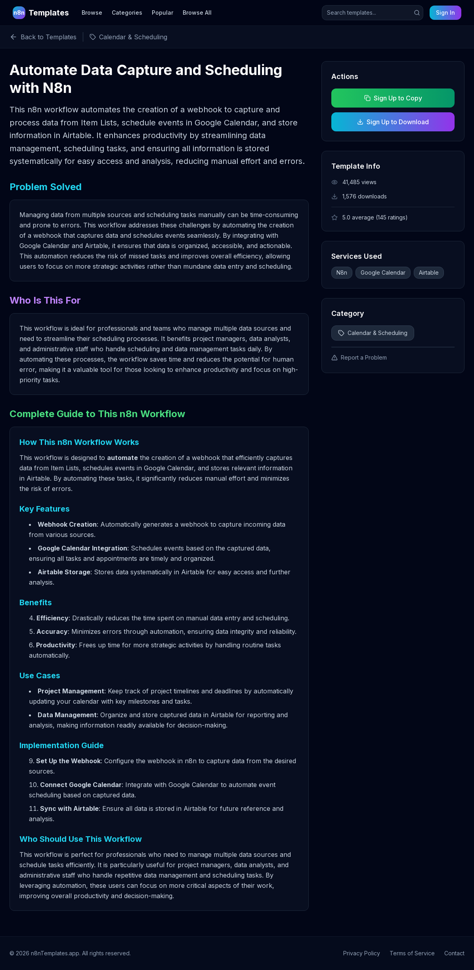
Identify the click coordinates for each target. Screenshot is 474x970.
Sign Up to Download (393, 122)
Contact (454, 953)
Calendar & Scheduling (372, 332)
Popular (162, 12)
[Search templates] (372, 12)
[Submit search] (417, 13)
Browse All (197, 12)
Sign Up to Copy (393, 98)
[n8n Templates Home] (41, 12)
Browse (92, 12)
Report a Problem (359, 357)
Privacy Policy (361, 953)
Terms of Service (412, 953)
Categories (127, 12)
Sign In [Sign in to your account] (445, 12)
